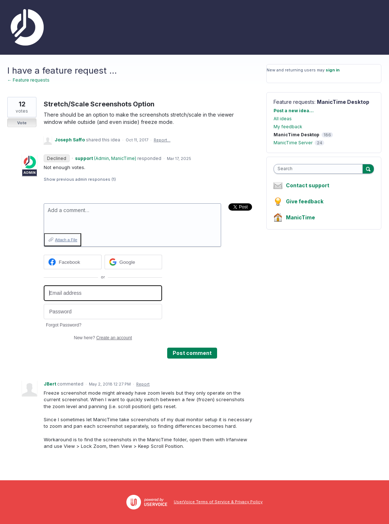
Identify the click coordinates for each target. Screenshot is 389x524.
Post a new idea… (294, 110)
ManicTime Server (293, 142)
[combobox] (319, 169)
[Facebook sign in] (73, 262)
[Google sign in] (133, 262)
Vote (22, 122)
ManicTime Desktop (343, 102)
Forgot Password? (63, 325)
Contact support (307, 185)
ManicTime (300, 217)
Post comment (192, 353)
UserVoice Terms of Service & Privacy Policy (218, 501)
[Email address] (103, 293)
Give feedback (304, 201)
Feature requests (294, 102)
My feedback (288, 126)
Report (143, 384)
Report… (162, 139)
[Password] (103, 312)
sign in (332, 70)
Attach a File (66, 240)
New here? (103, 337)
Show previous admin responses (80, 179)
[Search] (368, 168)
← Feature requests (28, 80)
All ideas (283, 118)
